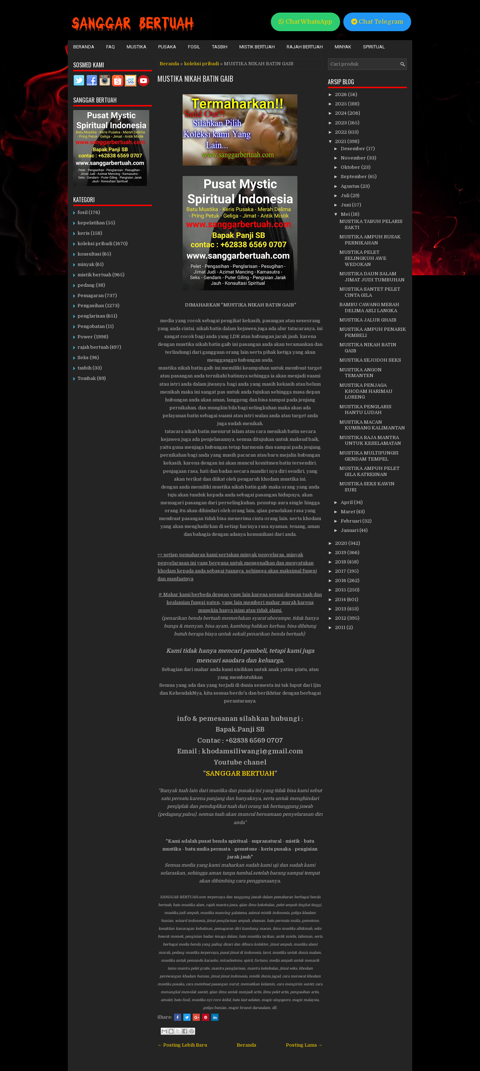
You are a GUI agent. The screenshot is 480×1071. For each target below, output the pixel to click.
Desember (353, 148)
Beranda (83, 46)
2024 (341, 113)
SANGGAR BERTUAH (240, 773)
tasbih (84, 368)
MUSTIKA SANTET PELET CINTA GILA (369, 292)
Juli (345, 195)
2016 (341, 580)
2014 (341, 599)
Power (85, 336)
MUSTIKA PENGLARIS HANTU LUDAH (365, 409)
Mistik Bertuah (257, 46)
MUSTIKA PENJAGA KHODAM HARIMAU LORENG (365, 391)
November (354, 158)
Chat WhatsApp (305, 21)
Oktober (351, 167)
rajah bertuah (93, 347)
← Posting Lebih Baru (182, 1045)
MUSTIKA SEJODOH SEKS (370, 360)
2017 (341, 571)
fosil (82, 212)
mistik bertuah (94, 274)
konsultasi (89, 254)
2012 (341, 618)
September (354, 176)
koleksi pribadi (201, 63)
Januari (350, 530)
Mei (346, 214)
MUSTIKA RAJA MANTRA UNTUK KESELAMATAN (370, 440)
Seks (83, 357)
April (347, 502)
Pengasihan (90, 305)
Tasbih (219, 46)
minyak (85, 264)
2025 (341, 103)
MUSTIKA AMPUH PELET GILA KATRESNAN (369, 471)
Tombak (86, 378)
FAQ (110, 46)
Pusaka (167, 46)
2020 (341, 543)
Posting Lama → (304, 1045)
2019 (341, 552)
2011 (341, 627)
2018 (341, 562)
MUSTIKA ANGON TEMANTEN (360, 373)
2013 (341, 608)
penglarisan (91, 316)
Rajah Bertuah (305, 46)
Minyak (343, 46)
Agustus (351, 186)
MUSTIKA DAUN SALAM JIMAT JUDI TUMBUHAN (372, 276)
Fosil (194, 46)
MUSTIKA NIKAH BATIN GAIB (195, 78)
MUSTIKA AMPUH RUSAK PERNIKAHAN (370, 240)
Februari (351, 521)
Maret (348, 511)
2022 (341, 132)
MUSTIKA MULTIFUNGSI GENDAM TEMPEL (369, 456)
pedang (86, 285)
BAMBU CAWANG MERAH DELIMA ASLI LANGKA (369, 307)
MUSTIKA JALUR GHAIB (367, 320)
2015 (341, 589)
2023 (341, 122)
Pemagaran (90, 295)
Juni (346, 205)
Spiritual (374, 46)
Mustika (136, 46)
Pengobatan (91, 326)
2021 (341, 141)
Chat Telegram (377, 21)
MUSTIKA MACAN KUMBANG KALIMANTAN (372, 425)
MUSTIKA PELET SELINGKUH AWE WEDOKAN (362, 258)
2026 (341, 94)
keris (83, 233)
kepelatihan (91, 222)
